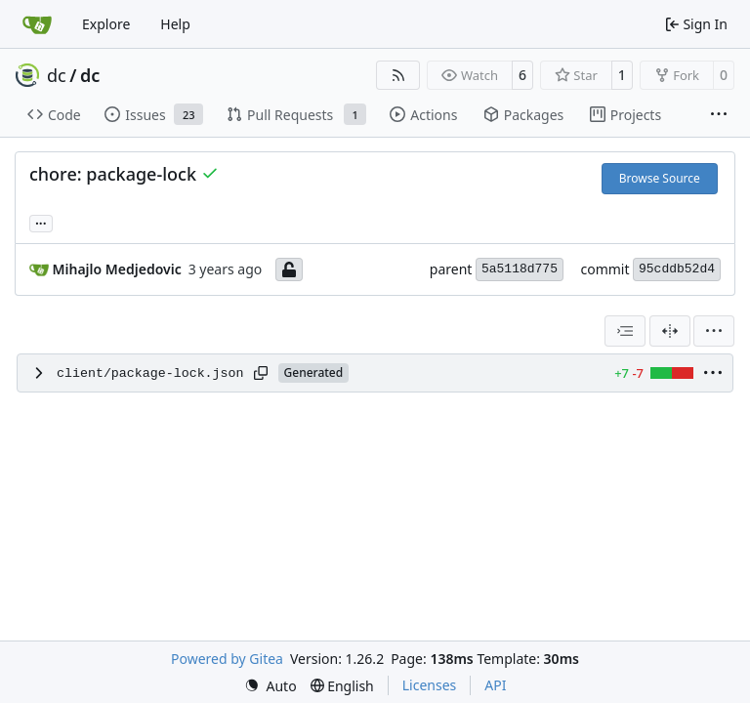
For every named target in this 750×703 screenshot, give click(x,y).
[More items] (718, 115)
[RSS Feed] (398, 75)
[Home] (37, 24)
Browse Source (659, 178)
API (495, 685)
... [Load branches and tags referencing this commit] (41, 221)
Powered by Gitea (227, 658)
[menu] (713, 331)
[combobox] (625, 331)
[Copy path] (260, 373)
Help (175, 24)
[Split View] (669, 331)
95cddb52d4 (677, 269)
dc (56, 75)
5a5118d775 (519, 269)
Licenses (429, 685)
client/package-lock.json (150, 373)
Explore (106, 24)
